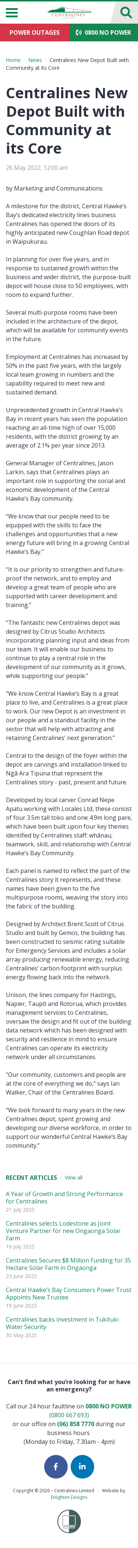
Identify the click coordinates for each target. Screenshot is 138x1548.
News (35, 60)
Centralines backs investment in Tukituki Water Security (62, 1323)
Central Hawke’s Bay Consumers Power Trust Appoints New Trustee (68, 1293)
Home (13, 60)
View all (73, 1177)
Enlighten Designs (69, 1497)
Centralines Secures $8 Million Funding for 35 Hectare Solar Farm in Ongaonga (68, 1264)
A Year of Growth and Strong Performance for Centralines (64, 1197)
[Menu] (12, 12)
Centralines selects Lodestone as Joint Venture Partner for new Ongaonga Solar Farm (63, 1230)
